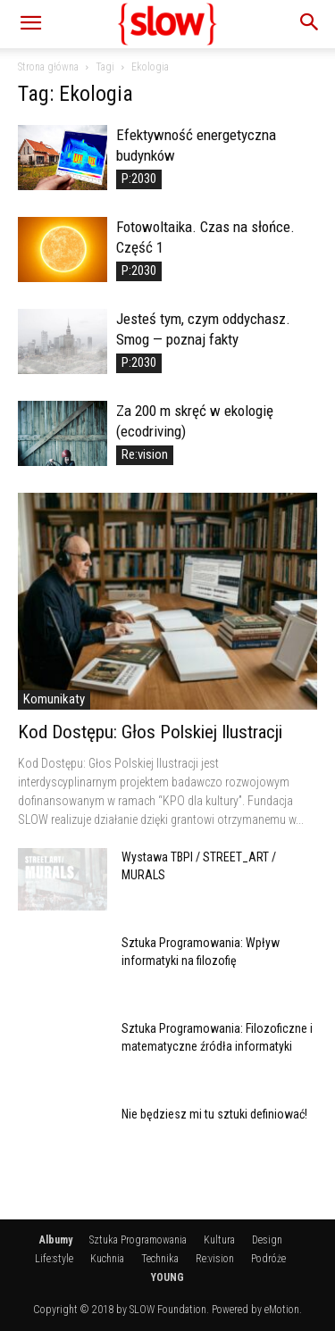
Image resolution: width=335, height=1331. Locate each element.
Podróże (268, 1258)
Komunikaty (54, 699)
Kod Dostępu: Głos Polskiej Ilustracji (150, 732)
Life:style (54, 1258)
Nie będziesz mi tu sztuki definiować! (214, 1114)
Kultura (219, 1240)
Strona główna (48, 67)
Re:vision (144, 454)
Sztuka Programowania (138, 1240)
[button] (30, 24)
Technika (160, 1258)
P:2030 (138, 179)
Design (267, 1240)
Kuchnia (107, 1258)
